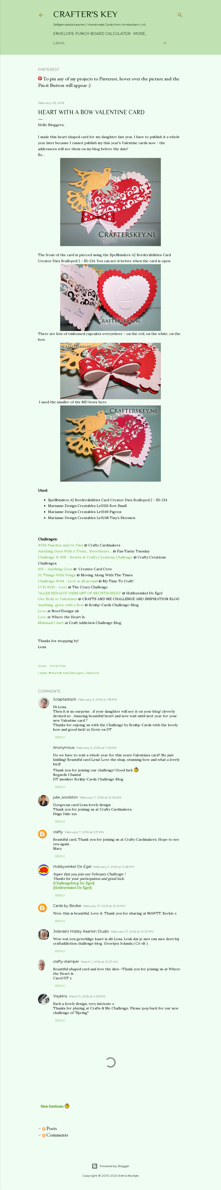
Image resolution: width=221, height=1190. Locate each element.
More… (140, 33)
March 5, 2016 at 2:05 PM (87, 996)
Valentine (92, 673)
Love (42, 611)
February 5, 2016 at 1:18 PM (97, 699)
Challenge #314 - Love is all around (68, 581)
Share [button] (42, 666)
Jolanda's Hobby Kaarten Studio (81, 931)
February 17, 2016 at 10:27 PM (132, 931)
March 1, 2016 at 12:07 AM (99, 962)
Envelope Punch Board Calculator (92, 33)
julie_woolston (65, 797)
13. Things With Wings (57, 575)
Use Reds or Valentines (57, 599)
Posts (49, 1128)
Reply (60, 737)
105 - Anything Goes (55, 569)
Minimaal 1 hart (51, 622)
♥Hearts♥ (55, 673)
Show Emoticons (55, 1106)
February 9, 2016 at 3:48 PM (113, 867)
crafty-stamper (66, 961)
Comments (55, 1134)
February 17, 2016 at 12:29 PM (104, 906)
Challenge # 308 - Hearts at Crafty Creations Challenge (85, 557)
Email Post (58, 666)
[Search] (180, 14)
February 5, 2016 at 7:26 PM (97, 748)
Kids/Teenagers (73, 673)
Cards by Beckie (67, 905)
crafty (58, 832)
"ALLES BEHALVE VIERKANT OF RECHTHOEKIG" (79, 593)
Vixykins (60, 996)
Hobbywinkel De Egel (72, 866)
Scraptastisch (64, 699)
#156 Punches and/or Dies (60, 545)
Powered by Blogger (110, 1166)
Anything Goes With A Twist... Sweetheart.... (75, 551)
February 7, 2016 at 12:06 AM (100, 797)
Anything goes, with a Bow (61, 605)
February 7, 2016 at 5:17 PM (84, 832)
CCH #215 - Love (52, 587)
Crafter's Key (85, 14)
